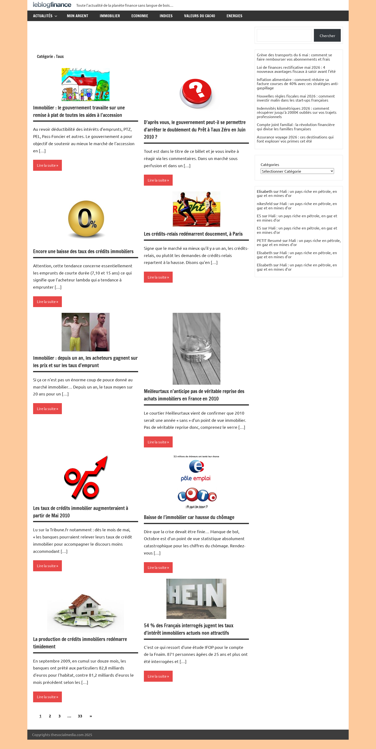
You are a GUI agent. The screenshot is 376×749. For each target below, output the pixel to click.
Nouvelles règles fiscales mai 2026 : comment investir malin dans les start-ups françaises (296, 98)
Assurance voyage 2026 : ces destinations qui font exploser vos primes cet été (295, 138)
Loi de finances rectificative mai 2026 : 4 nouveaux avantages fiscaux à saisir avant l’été (296, 69)
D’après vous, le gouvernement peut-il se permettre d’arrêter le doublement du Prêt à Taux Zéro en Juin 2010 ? (191, 129)
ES (259, 215)
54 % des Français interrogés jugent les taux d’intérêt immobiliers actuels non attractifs (193, 637)
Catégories (270, 164)
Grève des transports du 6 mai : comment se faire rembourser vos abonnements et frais (294, 56)
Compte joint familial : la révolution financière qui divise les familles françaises (296, 126)
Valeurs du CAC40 (199, 15)
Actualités (45, 15)
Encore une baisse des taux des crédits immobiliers (75, 255)
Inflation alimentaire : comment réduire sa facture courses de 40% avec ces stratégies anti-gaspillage (298, 83)
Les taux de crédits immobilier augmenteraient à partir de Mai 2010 (85, 520)
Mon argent (77, 15)
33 (80, 725)
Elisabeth (264, 252)
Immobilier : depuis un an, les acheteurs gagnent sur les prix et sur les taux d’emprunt (83, 369)
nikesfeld (264, 203)
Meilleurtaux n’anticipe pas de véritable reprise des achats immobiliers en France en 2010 (195, 402)
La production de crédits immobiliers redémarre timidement (85, 651)
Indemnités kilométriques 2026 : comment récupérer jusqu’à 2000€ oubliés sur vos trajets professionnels (296, 112)
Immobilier (110, 15)
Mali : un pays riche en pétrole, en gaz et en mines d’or (297, 193)
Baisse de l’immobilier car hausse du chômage (193, 525)
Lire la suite (47, 165)
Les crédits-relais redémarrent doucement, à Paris (192, 237)
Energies (234, 15)
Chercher (327, 35)
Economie (139, 15)
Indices (166, 15)
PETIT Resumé (269, 240)
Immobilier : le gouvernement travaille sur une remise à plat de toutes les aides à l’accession (83, 111)
